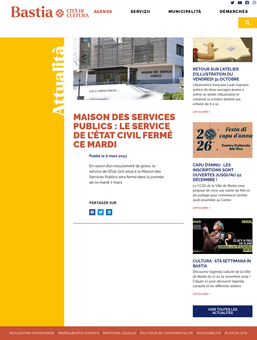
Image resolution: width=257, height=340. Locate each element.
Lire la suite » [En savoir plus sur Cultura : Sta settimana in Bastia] (202, 293)
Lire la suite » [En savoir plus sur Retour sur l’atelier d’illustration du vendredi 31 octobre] (202, 111)
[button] (92, 212)
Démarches (234, 11)
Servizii (140, 11)
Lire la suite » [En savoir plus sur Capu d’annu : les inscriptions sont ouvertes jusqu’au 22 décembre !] (202, 207)
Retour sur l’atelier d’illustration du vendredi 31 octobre (216, 74)
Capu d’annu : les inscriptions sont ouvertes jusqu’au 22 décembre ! (217, 172)
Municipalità (184, 11)
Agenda (103, 11)
